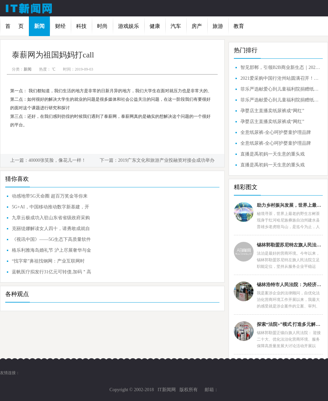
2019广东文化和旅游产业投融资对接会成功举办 (166, 160)
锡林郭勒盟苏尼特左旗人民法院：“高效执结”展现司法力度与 (289, 245)
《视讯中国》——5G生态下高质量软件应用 (51, 241)
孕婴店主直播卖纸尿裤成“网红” (272, 110)
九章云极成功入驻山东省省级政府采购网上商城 (51, 219)
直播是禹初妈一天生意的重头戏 (272, 154)
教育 (239, 26)
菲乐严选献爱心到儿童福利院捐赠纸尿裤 (280, 89)
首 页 (14, 26)
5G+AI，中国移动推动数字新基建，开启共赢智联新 (50, 208)
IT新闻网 (166, 389)
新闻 (39, 26)
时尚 (102, 26)
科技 (81, 26)
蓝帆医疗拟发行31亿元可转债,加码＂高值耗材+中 (51, 273)
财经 (60, 26)
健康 (155, 26)
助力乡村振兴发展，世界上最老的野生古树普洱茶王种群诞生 (289, 205)
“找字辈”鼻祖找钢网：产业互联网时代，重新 (48, 262)
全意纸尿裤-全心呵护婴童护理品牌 (275, 132)
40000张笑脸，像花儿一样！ (57, 160)
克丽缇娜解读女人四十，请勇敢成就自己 (51, 230)
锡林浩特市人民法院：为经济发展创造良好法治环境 (289, 284)
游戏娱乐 (128, 26)
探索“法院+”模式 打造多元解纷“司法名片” (289, 324)
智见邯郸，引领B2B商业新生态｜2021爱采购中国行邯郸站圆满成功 (280, 67)
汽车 (176, 26)
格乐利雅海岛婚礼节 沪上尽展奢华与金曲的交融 (51, 252)
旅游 (218, 26)
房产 (197, 26)
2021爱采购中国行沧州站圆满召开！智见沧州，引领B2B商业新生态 (280, 78)
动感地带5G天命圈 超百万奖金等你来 (50, 196)
